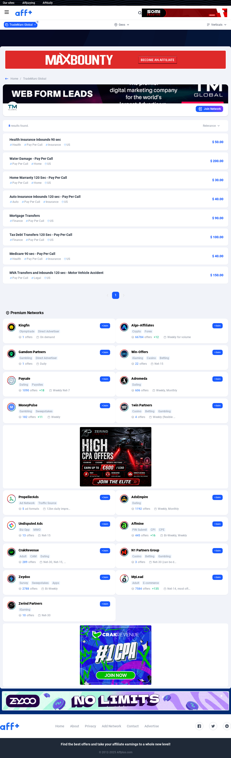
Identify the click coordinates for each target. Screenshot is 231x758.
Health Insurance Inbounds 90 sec (35, 139)
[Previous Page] (107, 295)
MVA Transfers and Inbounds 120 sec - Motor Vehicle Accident (56, 273)
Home (14, 78)
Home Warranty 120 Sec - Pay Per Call (38, 178)
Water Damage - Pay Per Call (31, 158)
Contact (133, 726)
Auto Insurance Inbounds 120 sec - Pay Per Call (45, 197)
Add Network (111, 726)
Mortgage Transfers (25, 216)
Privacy (90, 726)
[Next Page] (123, 295)
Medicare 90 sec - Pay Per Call (32, 254)
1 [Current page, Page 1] (116, 295)
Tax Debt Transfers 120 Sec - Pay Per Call (41, 235)
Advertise (151, 726)
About (74, 726)
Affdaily (48, 3)
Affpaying (28, 3)
